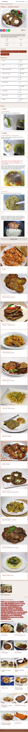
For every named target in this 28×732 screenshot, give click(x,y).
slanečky (8, 613)
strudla (19, 613)
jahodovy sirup (4, 608)
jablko (20, 607)
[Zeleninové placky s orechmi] (14, 367)
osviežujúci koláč (20, 610)
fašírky (22, 605)
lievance (11, 610)
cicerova (2, 603)
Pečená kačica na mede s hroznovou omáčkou (6, 724)
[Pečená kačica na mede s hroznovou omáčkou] (7, 715)
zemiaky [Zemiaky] (3, 99)
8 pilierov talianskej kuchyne (5, 594)
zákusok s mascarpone (5, 617)
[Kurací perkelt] (7, 627)
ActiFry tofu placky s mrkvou (8, 352)
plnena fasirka (10, 612)
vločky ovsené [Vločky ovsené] (5, 95)
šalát (16, 617)
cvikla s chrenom (17, 603)
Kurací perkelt (4, 635)
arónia (2, 601)
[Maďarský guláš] (20, 645)
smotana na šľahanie (13, 613)
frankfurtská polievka (4, 607)
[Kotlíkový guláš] (7, 645)
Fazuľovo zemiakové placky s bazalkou (10, 547)
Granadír (4, 269)
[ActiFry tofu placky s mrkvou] (14, 339)
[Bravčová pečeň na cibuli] (20, 627)
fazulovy (6, 605)
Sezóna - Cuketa (22, 51)
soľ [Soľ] (2, 86)
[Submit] (27, 1)
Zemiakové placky (6, 464)
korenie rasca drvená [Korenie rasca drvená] (6, 73)
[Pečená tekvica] (20, 715)
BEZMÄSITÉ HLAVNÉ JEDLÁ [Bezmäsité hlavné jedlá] (6, 295)
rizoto (5, 613)
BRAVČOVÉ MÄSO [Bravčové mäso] (17, 633)
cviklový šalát (23, 603)
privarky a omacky (19, 612)
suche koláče (22, 613)
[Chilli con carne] (7, 680)
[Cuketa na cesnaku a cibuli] (14, 562)
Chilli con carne (4, 687)
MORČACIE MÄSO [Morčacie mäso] (4, 704)
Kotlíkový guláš (4, 652)
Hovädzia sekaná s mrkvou (20, 705)
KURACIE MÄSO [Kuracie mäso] (3, 633)
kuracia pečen (3, 610)
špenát (21, 617)
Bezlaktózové (15, 51)
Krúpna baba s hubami (7, 436)
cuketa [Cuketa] (3, 65)
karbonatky (10, 608)
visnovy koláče (11, 615)
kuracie (7, 610)
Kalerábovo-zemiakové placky (8, 324)
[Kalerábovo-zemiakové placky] (14, 311)
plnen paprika (3, 612)
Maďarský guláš (18, 652)
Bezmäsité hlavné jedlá (6, 51)
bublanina (21, 601)
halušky (9, 607)
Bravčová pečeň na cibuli (20, 635)
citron (6, 603)
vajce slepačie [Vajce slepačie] (4, 90)
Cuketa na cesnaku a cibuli (7, 575)
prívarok (25, 612)
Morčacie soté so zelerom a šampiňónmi (6, 706)
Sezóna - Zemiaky (5, 54)
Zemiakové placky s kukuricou (8, 297)
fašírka (19, 605)
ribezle (2, 613)
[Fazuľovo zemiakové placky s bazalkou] (14, 534)
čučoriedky (12, 617)
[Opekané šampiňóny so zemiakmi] (14, 506)
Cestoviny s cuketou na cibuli (8, 408)
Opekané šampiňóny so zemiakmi (9, 519)
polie (15, 612)
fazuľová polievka (13, 605)
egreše (2, 605)
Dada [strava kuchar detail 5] (7, 40)
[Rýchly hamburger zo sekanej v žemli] (20, 680)
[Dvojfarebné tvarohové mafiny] (7, 662)
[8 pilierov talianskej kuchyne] (6, 588)
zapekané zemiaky (17, 615)
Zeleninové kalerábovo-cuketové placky (10, 492)
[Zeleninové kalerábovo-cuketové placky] (14, 478)
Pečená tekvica (18, 723)
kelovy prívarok (19, 608)
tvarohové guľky (4, 615)
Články (2, 582)
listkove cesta (15, 610)
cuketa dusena (11, 603)
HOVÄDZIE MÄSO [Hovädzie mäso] (4, 651)
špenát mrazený (4, 619)
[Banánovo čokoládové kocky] (20, 662)
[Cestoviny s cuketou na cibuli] (14, 395)
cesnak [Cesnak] (3, 60)
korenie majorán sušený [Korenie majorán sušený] (6, 69)
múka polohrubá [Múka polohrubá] (5, 77)
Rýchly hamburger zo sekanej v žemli (19, 688)
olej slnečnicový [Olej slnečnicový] (5, 82)
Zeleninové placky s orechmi (8, 380)
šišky (18, 617)
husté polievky (15, 607)
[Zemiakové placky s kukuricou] (14, 283)
